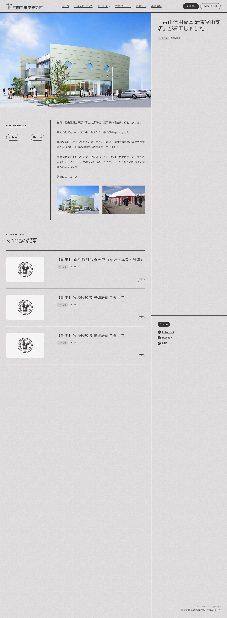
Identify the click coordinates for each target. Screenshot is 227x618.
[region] (189, 315)
